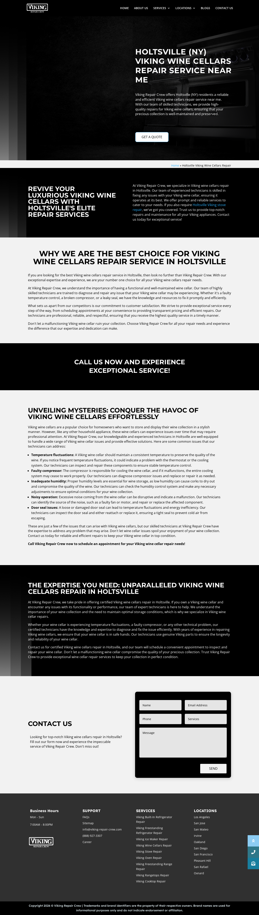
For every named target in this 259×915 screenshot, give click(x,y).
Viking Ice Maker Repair (152, 839)
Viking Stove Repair (149, 851)
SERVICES (159, 8)
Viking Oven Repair (149, 858)
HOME (124, 8)
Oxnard (199, 873)
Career (87, 842)
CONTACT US (224, 8)
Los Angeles (202, 817)
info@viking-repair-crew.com (102, 829)
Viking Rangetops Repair (152, 875)
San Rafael (201, 867)
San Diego (200, 848)
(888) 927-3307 (92, 836)
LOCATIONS (183, 8)
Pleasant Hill (202, 861)
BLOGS (205, 8)
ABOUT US (141, 8)
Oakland (199, 842)
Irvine (198, 836)
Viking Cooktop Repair (151, 881)
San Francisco (203, 854)
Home (175, 165)
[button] (253, 863)
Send (213, 768)
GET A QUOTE (152, 137)
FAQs (86, 817)
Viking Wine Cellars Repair (154, 845)
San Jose (199, 823)
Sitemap (88, 823)
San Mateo (201, 829)
